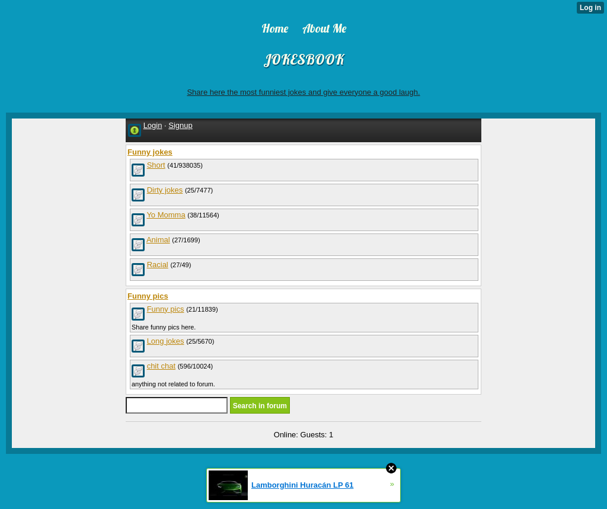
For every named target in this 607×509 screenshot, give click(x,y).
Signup (180, 125)
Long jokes (165, 341)
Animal (158, 239)
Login (152, 125)
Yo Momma (165, 214)
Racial (157, 264)
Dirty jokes (165, 189)
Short (156, 165)
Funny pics (165, 309)
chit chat (161, 365)
